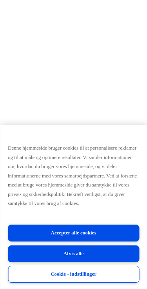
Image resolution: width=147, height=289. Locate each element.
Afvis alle (74, 253)
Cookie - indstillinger (73, 274)
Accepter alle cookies (73, 233)
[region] (73, 207)
